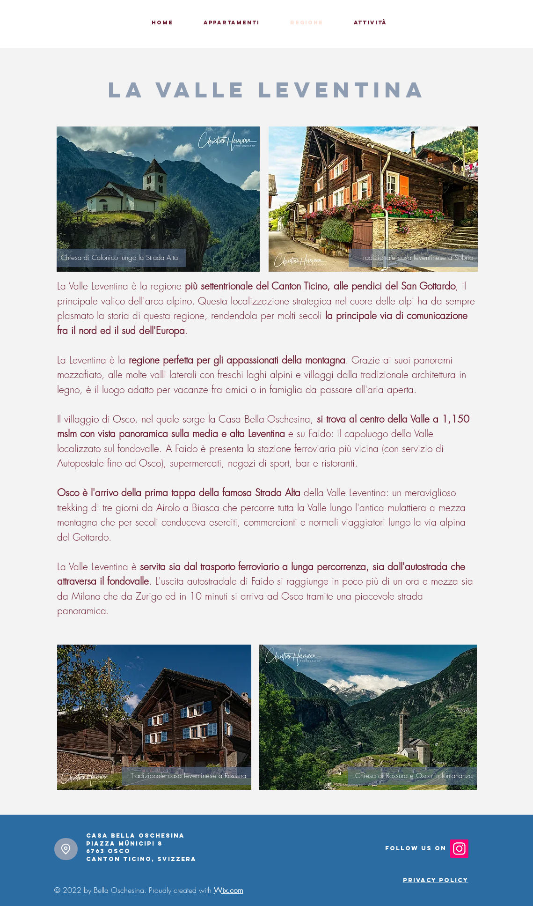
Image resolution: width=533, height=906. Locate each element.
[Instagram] (459, 848)
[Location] (66, 849)
